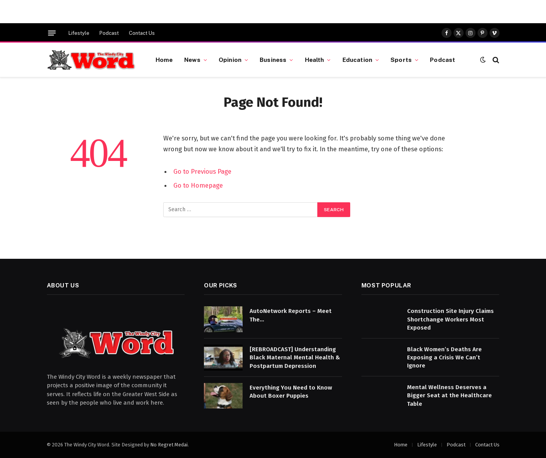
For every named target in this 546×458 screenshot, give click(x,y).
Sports (401, 59)
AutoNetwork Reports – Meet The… (291, 315)
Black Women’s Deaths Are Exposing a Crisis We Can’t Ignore (444, 357)
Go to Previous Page (202, 171)
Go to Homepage (198, 185)
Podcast (109, 33)
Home (164, 59)
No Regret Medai (169, 445)
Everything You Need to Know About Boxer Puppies (291, 391)
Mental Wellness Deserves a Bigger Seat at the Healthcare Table (449, 395)
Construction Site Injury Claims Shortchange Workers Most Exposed (450, 319)
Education (357, 59)
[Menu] (52, 33)
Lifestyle (78, 33)
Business (273, 59)
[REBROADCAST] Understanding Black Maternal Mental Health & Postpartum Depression (295, 357)
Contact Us (142, 33)
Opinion (230, 59)
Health (314, 59)
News (192, 59)
